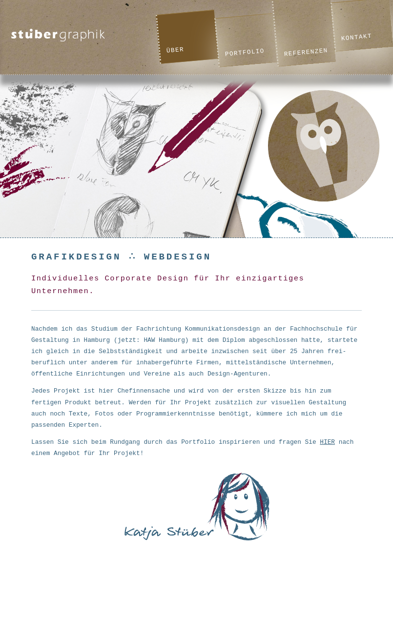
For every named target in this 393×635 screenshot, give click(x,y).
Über (175, 50)
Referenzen (306, 52)
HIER (327, 441)
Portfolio (245, 52)
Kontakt (356, 37)
